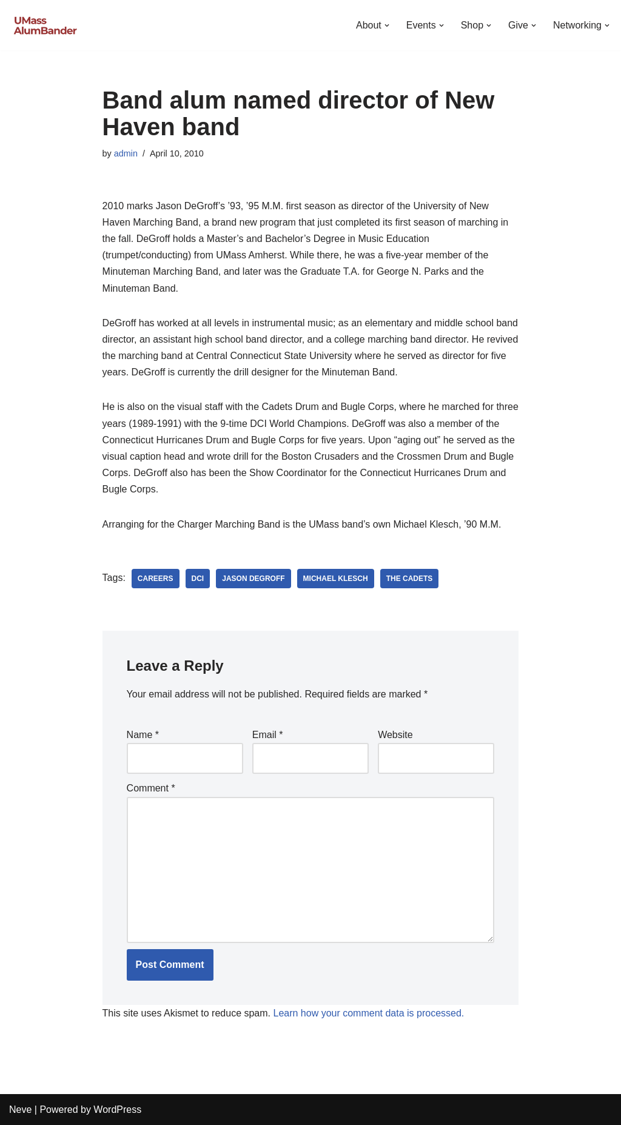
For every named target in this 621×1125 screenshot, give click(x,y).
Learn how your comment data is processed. (368, 1013)
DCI (198, 578)
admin (126, 153)
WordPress (117, 1109)
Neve (20, 1109)
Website (395, 735)
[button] (386, 25)
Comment (151, 788)
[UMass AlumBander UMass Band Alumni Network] (45, 25)
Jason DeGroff (253, 578)
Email (267, 735)
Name (143, 735)
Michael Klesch (335, 578)
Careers (155, 578)
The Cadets (409, 578)
